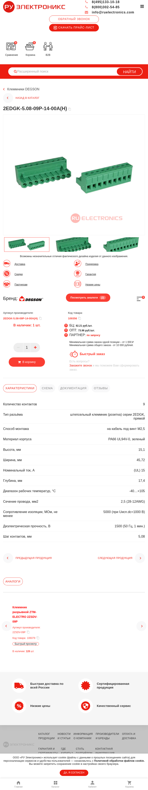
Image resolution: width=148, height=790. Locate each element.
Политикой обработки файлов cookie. (119, 760)
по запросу (93, 335)
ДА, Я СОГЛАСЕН (74, 772)
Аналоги (13, 581)
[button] (7, 628)
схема (47, 388)
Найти (129, 72)
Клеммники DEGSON (23, 89)
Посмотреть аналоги (88, 298)
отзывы (101, 388)
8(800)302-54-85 (102, 7)
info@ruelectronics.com (109, 12)
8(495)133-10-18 (102, 2)
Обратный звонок (74, 19)
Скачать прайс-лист (74, 28)
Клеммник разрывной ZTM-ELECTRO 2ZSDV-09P (27, 612)
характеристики (19, 388)
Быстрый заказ (92, 354)
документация (73, 388)
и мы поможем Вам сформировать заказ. (107, 365)
